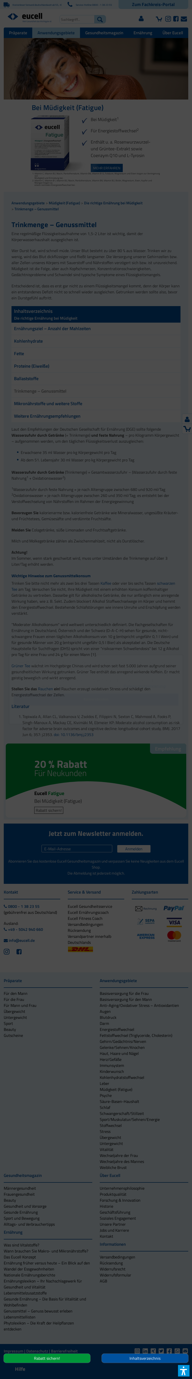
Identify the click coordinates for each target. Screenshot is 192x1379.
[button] (96, 714)
